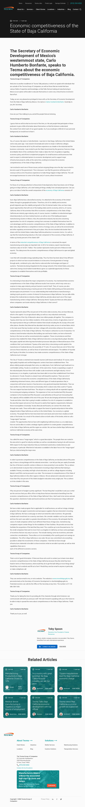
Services (30, 9)
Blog (69, 9)
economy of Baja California (55, 190)
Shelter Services (50, 745)
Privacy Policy (45, 799)
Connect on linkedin (47, 646)
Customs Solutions (50, 749)
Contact (76, 9)
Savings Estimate (60, 3)
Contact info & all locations (24, 768)
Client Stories (40, 9)
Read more (62, 646)
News (20, 3)
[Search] (80, 9)
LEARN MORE (51, 785)
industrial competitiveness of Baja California (35, 242)
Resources (28, 3)
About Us (20, 9)
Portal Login (48, 3)
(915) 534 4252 (76, 3)
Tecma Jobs (38, 3)
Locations (50, 9)
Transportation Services (71, 749)
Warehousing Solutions (71, 745)
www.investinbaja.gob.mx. (61, 578)
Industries (61, 9)
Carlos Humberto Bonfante (55, 102)
